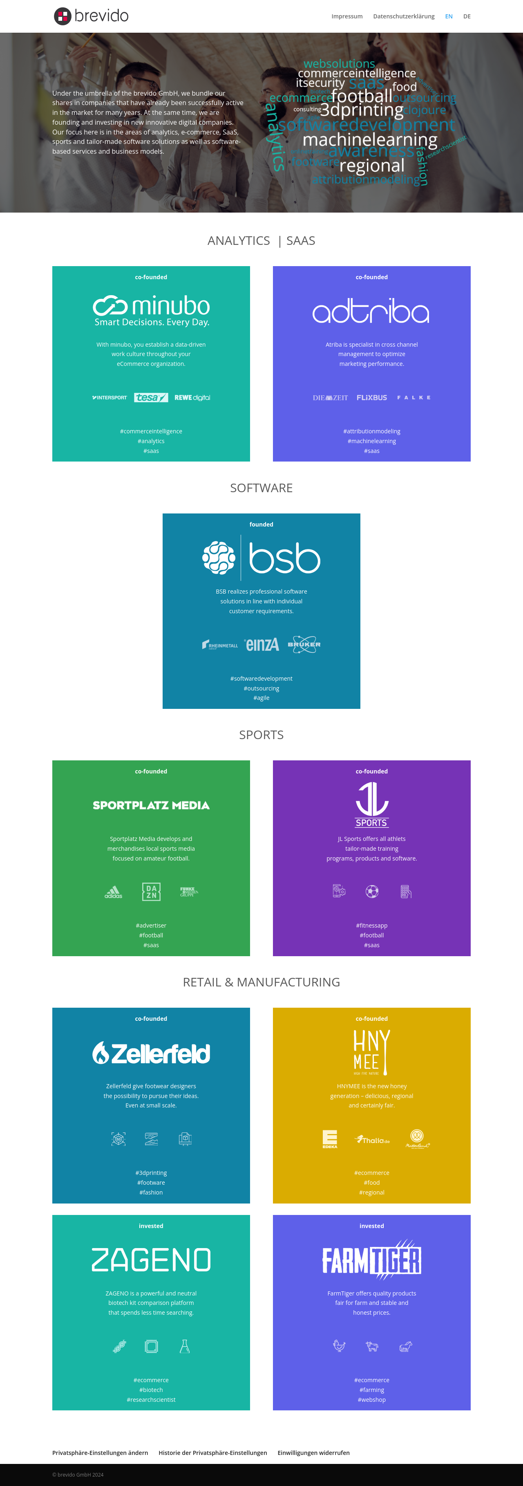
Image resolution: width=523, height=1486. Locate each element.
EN (449, 16)
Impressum (346, 16)
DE (467, 16)
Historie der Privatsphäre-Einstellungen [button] (213, 1453)
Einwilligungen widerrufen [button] (313, 1453)
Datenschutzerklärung (403, 16)
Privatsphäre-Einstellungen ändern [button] (100, 1453)
